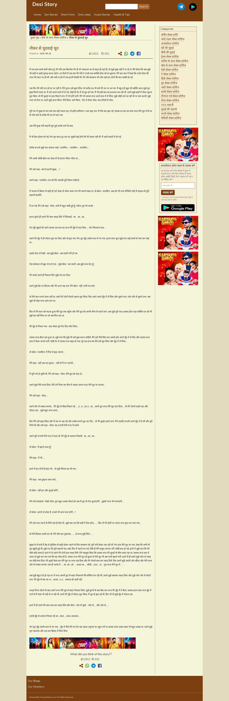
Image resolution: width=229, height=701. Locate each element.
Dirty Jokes (84, 14)
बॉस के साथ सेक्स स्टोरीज (53, 37)
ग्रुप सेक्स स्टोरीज (169, 83)
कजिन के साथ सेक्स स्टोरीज (174, 61)
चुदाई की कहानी (169, 109)
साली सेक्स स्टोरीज (170, 91)
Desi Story (44, 4)
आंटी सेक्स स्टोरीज (170, 87)
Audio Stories (102, 14)
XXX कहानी (167, 105)
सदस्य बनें (168, 192)
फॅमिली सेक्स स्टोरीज (171, 118)
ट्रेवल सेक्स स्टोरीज (170, 56)
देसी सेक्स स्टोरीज (169, 70)
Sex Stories (51, 14)
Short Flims (68, 14)
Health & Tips (121, 14)
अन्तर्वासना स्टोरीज (170, 43)
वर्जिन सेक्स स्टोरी (169, 35)
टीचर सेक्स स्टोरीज (170, 100)
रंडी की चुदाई (167, 48)
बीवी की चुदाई (168, 52)
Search (143, 6)
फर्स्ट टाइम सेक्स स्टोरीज (172, 39)
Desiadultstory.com (48, 697)
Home (37, 14)
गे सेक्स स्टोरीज (168, 74)
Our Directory (36, 686)
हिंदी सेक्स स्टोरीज (170, 78)
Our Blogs (34, 681)
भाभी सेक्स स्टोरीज (170, 113)
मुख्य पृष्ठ (34, 37)
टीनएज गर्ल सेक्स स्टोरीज (173, 96)
